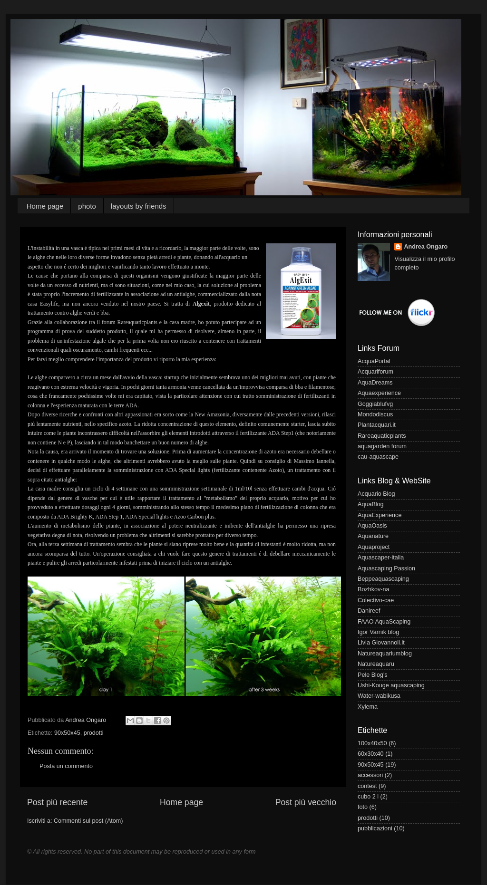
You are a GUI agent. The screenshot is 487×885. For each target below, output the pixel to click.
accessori (370, 775)
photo (87, 206)
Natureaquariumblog (385, 653)
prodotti (94, 733)
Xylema (368, 706)
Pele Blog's (373, 675)
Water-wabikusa (379, 696)
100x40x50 (372, 743)
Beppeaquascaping (383, 579)
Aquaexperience (379, 393)
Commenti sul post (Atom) (88, 821)
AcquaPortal (374, 361)
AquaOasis (372, 525)
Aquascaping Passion (386, 568)
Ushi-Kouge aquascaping (391, 685)
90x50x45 (67, 733)
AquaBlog (371, 504)
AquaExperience (379, 515)
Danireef (369, 610)
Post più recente (57, 802)
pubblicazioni (375, 828)
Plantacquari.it (377, 425)
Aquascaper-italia (381, 557)
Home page (45, 206)
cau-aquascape (378, 456)
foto (363, 807)
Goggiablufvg (375, 404)
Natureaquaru (376, 664)
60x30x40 (371, 753)
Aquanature (373, 536)
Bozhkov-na (374, 589)
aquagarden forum (382, 446)
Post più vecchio (305, 802)
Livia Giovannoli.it (381, 642)
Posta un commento (66, 766)
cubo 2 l (368, 796)
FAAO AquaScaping (384, 621)
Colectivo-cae (376, 600)
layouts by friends (138, 206)
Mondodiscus (375, 414)
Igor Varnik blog (378, 632)
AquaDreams (375, 382)
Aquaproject (374, 547)
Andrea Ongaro (426, 246)
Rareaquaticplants (382, 436)
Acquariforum (375, 371)
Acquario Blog (376, 494)
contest (367, 786)
